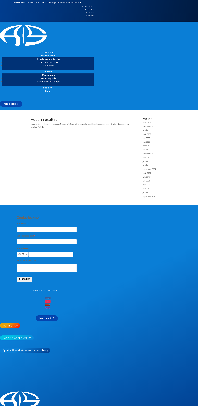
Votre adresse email (25, 236)
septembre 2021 (149, 169)
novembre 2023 (149, 126)
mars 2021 (147, 188)
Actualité (90, 12)
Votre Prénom (23, 223)
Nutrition (47, 87)
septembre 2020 (149, 196)
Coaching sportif (47, 55)
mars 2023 (147, 146)
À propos (89, 9)
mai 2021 (146, 184)
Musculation (48, 75)
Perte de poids (48, 78)
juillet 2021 (147, 177)
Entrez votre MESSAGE (26, 261)
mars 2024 (147, 122)
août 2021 (147, 173)
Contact (90, 16)
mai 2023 (146, 142)
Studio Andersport (48, 62)
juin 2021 (146, 181)
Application (48, 52)
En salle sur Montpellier (48, 59)
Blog (47, 91)
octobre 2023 (148, 130)
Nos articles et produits (17, 338)
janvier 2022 (148, 161)
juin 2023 (146, 138)
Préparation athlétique (48, 81)
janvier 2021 (148, 192)
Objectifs (47, 71)
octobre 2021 (148, 165)
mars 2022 (147, 157)
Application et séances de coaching (25, 350)
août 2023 (147, 134)
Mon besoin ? (11, 104)
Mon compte (88, 6)
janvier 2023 (148, 149)
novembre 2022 (149, 153)
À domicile (48, 65)
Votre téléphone (23, 248)
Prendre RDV (10, 325)
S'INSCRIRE (24, 279)
